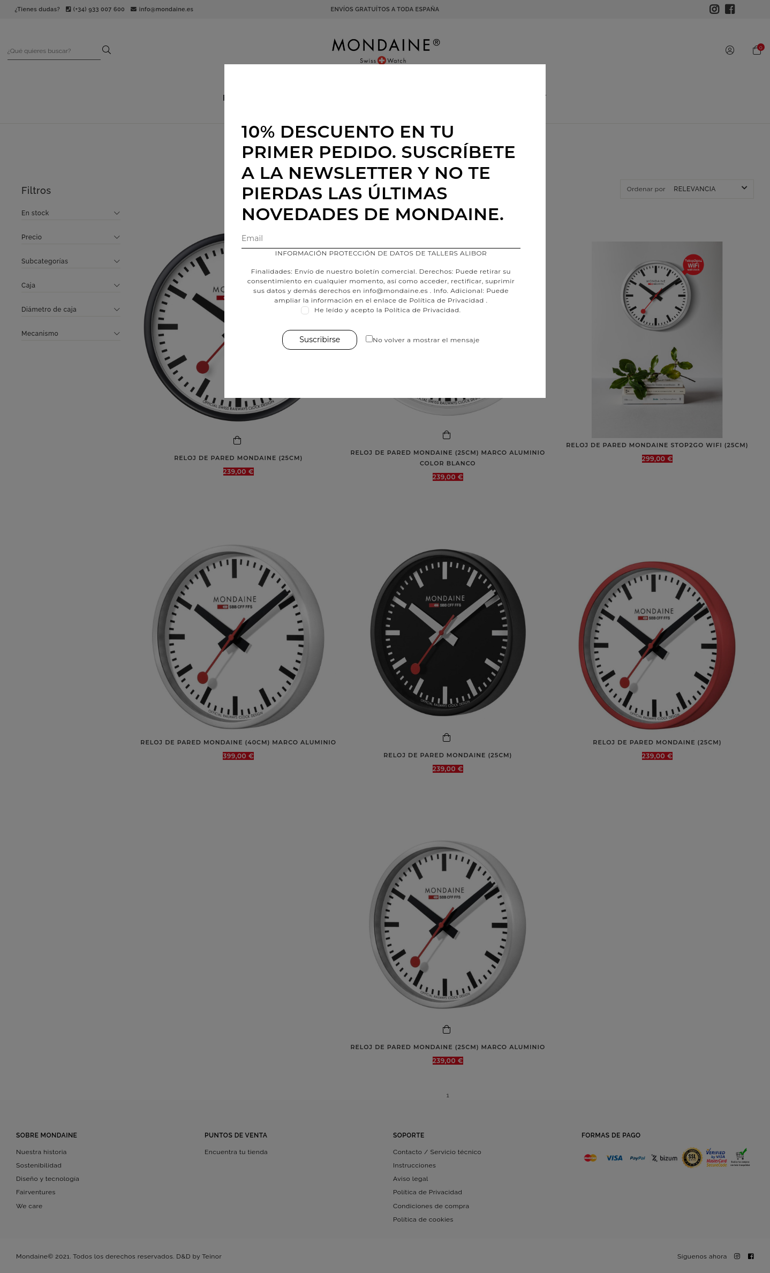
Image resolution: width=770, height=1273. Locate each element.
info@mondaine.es (395, 291)
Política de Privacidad (446, 300)
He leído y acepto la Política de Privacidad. (387, 310)
